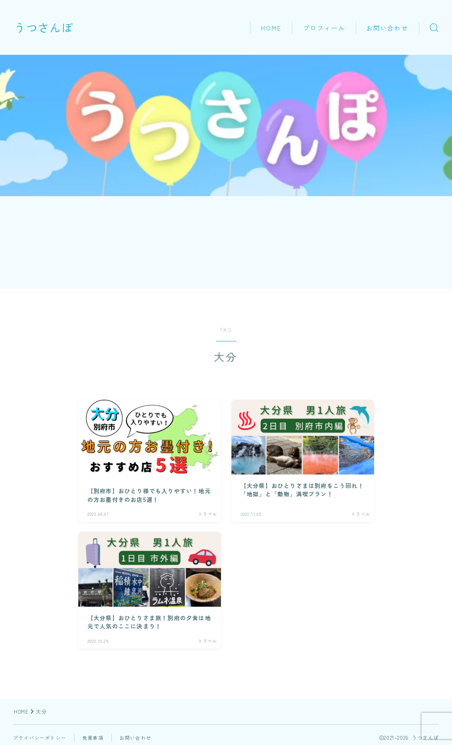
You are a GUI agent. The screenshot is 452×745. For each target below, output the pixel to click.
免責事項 (98, 737)
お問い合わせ (387, 27)
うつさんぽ (53, 27)
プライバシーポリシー (41, 737)
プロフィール (324, 27)
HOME (271, 27)
